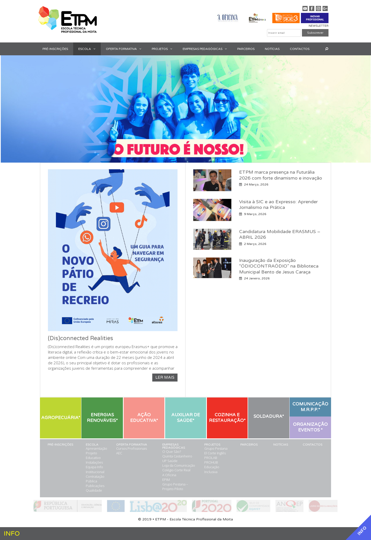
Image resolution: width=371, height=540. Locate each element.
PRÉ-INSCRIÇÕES (55, 49)
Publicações (95, 485)
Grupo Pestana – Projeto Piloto (175, 486)
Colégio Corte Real (176, 470)
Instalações (94, 462)
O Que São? (171, 451)
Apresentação (96, 448)
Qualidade (94, 490)
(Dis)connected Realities (80, 338)
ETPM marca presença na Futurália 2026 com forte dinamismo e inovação (280, 175)
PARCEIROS (246, 49)
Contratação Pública (95, 478)
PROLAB (210, 457)
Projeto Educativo (93, 455)
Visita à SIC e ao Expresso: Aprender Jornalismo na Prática (278, 204)
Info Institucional (95, 469)
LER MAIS (164, 377)
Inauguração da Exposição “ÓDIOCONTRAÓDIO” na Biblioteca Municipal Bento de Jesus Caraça (278, 266)
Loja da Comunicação (178, 465)
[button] (96, 48)
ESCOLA (89, 48)
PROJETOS (165, 48)
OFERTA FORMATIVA (126, 48)
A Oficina (169, 475)
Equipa (91, 467)
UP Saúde (170, 460)
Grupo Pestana (215, 448)
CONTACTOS (299, 49)
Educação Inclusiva (211, 469)
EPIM (166, 479)
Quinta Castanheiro (177, 456)
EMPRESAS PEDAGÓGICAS (207, 48)
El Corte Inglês (215, 453)
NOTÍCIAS (272, 49)
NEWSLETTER (318, 26)
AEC (119, 453)
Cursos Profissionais (131, 448)
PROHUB (211, 462)
